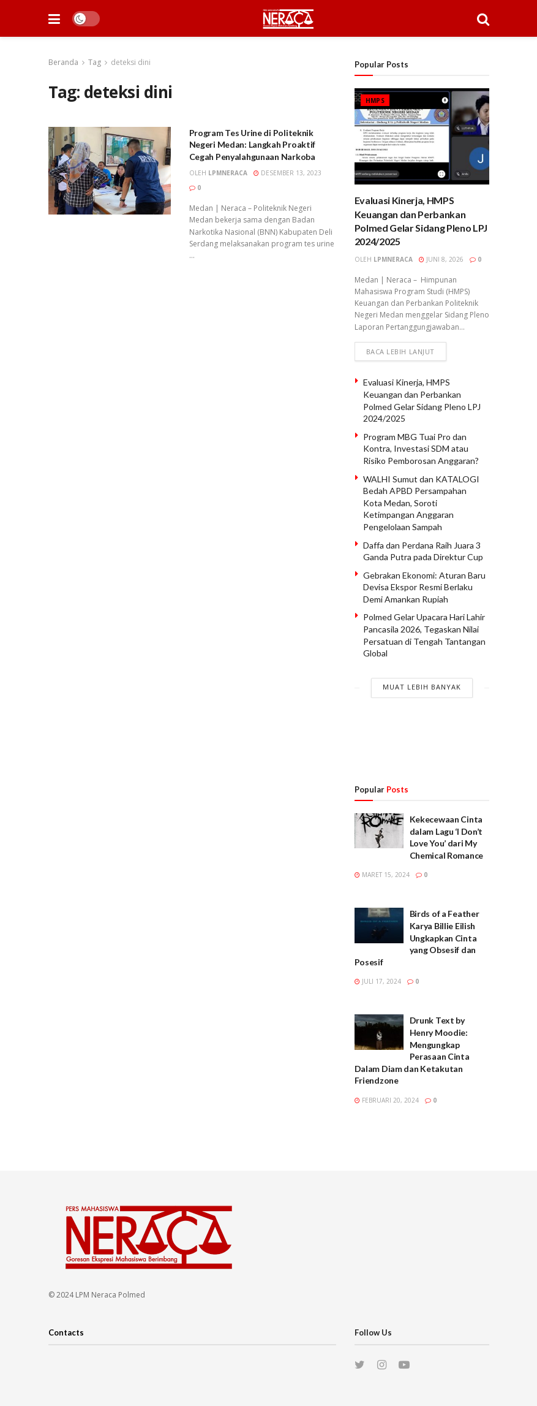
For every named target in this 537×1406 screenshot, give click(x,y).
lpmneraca (227, 173)
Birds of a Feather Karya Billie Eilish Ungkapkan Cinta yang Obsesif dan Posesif (417, 937)
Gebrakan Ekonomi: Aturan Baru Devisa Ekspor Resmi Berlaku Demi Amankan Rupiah (424, 587)
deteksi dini (131, 62)
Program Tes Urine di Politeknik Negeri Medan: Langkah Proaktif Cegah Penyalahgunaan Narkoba (252, 144)
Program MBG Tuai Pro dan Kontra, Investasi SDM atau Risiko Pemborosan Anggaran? (421, 448)
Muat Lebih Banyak (422, 686)
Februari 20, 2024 (387, 1100)
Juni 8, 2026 (441, 259)
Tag (94, 62)
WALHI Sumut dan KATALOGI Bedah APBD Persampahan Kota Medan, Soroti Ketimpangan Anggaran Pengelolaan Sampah (421, 503)
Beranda (63, 62)
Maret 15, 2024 (382, 874)
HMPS (375, 100)
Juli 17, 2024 (378, 981)
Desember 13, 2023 (287, 173)
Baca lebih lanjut (400, 351)
